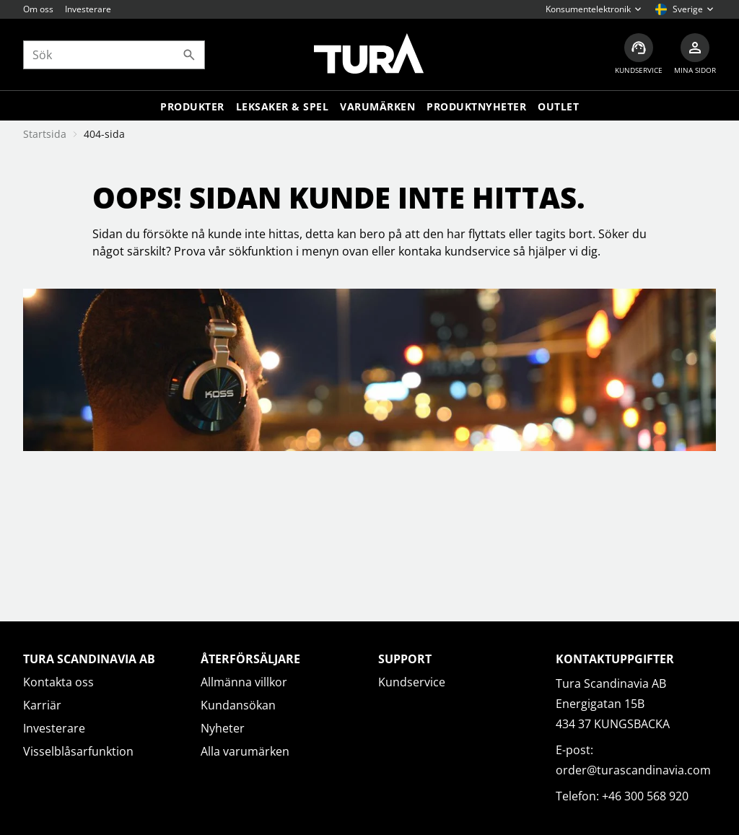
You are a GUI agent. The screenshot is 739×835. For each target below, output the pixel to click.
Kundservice (411, 682)
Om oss (38, 9)
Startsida (44, 134)
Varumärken (377, 106)
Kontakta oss (58, 682)
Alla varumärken (245, 751)
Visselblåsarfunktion (78, 751)
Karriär (42, 705)
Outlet (558, 106)
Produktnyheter (476, 106)
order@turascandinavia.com (633, 770)
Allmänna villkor (244, 682)
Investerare (88, 9)
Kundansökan (238, 705)
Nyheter (223, 728)
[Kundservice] (639, 54)
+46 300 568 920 (645, 796)
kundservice (477, 251)
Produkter (192, 106)
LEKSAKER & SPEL (282, 106)
